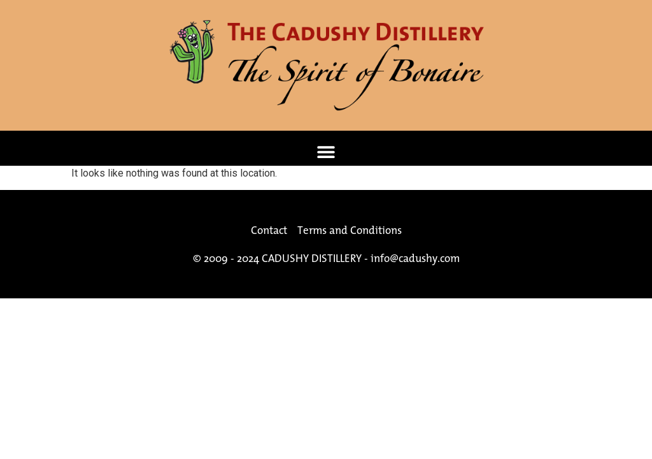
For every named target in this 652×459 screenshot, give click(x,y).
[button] (326, 151)
